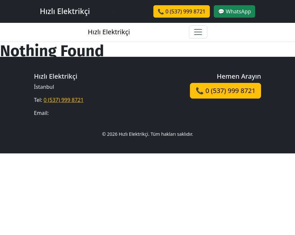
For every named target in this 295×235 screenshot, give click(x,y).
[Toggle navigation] (198, 32)
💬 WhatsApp (234, 11)
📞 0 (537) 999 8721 (182, 11)
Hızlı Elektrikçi (109, 31)
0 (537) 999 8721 (63, 99)
